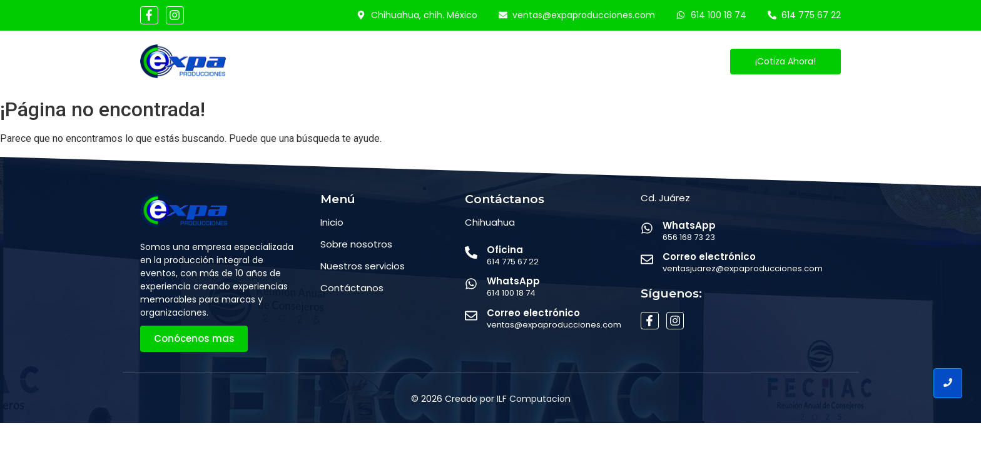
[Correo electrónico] (471, 316)
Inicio (311, 61)
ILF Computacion (534, 398)
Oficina (505, 249)
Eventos (512, 61)
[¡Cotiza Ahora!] (785, 61)
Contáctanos (588, 61)
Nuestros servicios (362, 265)
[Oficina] (471, 253)
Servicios (448, 61)
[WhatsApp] (471, 285)
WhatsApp (513, 281)
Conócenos (375, 61)
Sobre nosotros (356, 244)
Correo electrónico (533, 312)
